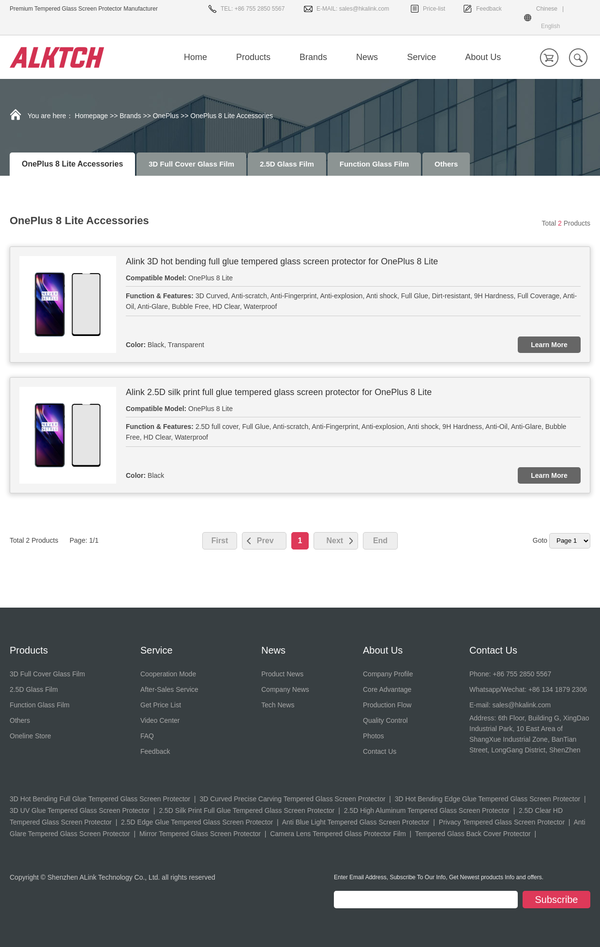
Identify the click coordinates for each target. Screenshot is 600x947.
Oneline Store (30, 736)
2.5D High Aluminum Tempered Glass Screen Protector (427, 810)
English (550, 26)
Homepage (91, 116)
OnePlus (166, 116)
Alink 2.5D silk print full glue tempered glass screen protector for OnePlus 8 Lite (279, 392)
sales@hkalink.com (364, 8)
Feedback (489, 8)
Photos (373, 736)
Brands (130, 116)
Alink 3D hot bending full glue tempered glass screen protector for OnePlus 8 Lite (282, 261)
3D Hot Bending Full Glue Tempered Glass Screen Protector (100, 799)
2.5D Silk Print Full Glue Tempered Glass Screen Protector (246, 810)
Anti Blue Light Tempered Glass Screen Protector (356, 822)
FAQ (147, 736)
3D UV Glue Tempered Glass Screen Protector (80, 810)
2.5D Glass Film (287, 164)
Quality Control (385, 720)
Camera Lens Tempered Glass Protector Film (338, 834)
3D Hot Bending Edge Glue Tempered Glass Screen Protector (487, 799)
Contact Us (379, 751)
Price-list (434, 8)
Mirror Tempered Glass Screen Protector (200, 834)
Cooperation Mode (168, 674)
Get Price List (160, 705)
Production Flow (387, 705)
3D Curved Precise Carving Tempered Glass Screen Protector (292, 799)
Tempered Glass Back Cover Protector (473, 834)
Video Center (160, 720)
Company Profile (388, 674)
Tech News (277, 705)
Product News (282, 674)
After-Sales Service (169, 689)
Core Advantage (387, 689)
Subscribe (556, 899)
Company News (285, 689)
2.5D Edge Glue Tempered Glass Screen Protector (197, 822)
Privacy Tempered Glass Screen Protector (502, 822)
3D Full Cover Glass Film (191, 164)
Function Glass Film (374, 164)
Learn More (549, 345)
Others (446, 164)
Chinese (546, 8)
